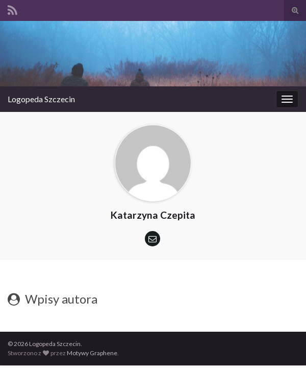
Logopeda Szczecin (41, 99)
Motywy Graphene (92, 353)
